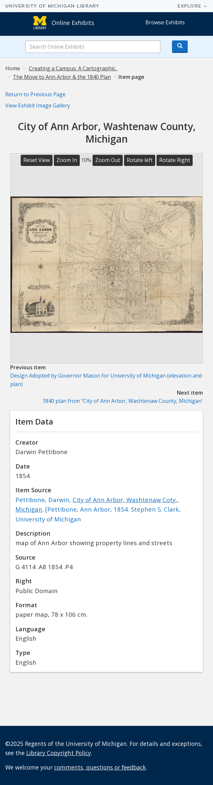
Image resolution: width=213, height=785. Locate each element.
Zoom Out (107, 160)
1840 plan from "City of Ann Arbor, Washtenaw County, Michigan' (122, 400)
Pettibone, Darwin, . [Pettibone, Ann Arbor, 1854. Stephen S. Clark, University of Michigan (98, 509)
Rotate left (140, 160)
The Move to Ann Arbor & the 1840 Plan (62, 77)
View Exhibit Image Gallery (37, 105)
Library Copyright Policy (58, 753)
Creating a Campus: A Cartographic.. (73, 68)
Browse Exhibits (165, 22)
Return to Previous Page (35, 94)
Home (12, 68)
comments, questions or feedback (100, 767)
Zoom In (66, 160)
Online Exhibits (73, 23)
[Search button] (180, 46)
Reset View (36, 160)
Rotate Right (174, 160)
